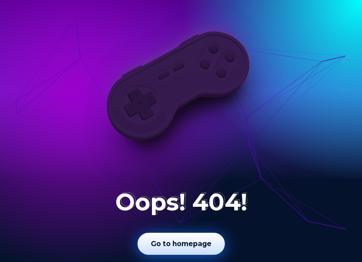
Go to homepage (181, 244)
